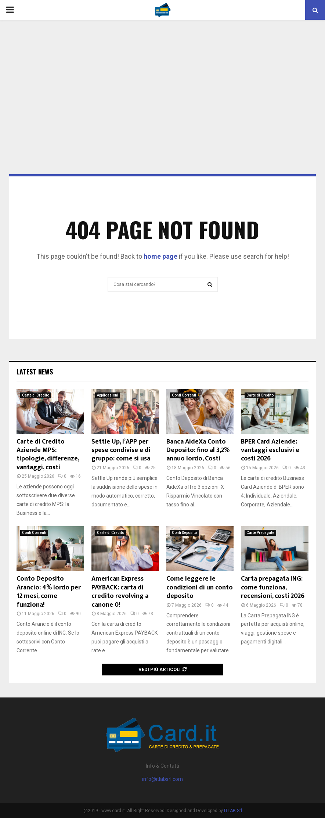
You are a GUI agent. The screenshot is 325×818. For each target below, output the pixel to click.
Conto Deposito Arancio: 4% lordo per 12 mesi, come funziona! (49, 591)
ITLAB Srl (233, 810)
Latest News (35, 371)
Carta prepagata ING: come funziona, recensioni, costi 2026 (272, 587)
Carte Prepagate (260, 533)
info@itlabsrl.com (162, 779)
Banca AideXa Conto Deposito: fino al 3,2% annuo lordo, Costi (198, 450)
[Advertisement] (162, 78)
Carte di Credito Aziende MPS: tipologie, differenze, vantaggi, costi (48, 454)
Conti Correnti (184, 395)
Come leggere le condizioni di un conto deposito (199, 587)
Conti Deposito (184, 533)
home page (160, 256)
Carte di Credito (35, 395)
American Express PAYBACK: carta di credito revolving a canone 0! (119, 591)
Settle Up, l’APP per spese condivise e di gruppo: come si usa (121, 450)
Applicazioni (107, 395)
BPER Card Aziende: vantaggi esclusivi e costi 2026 (270, 450)
